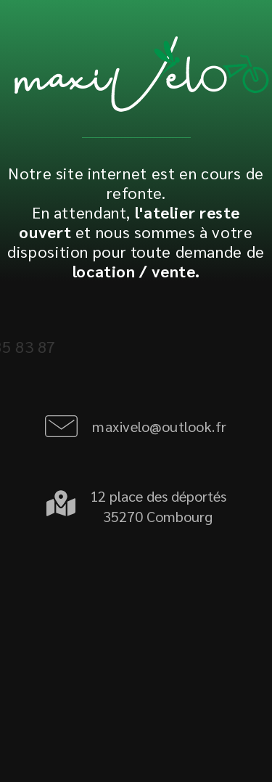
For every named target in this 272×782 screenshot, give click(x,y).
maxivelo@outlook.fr (159, 426)
